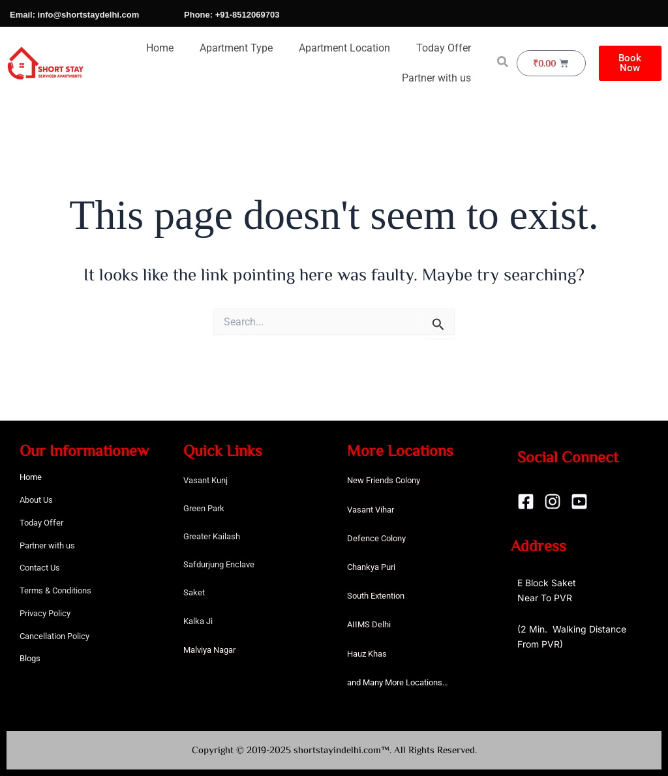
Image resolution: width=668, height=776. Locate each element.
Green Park (203, 508)
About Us (36, 500)
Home (160, 48)
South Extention (375, 596)
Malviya (198, 650)
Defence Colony (376, 538)
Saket (194, 592)
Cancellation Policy (54, 636)
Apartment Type (236, 48)
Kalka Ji (198, 621)
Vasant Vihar (370, 510)
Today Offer (443, 48)
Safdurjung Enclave (218, 564)
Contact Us (40, 568)
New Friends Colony (383, 480)
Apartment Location (344, 48)
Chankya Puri (371, 567)
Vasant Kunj (205, 480)
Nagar (224, 650)
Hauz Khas (367, 654)
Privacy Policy (45, 613)
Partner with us (436, 78)
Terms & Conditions (55, 590)
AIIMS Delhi (369, 624)
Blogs (30, 658)
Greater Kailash (211, 536)
